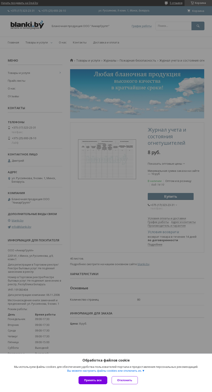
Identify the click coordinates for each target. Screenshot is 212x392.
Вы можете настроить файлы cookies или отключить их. (104, 370)
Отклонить (124, 380)
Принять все (93, 380)
